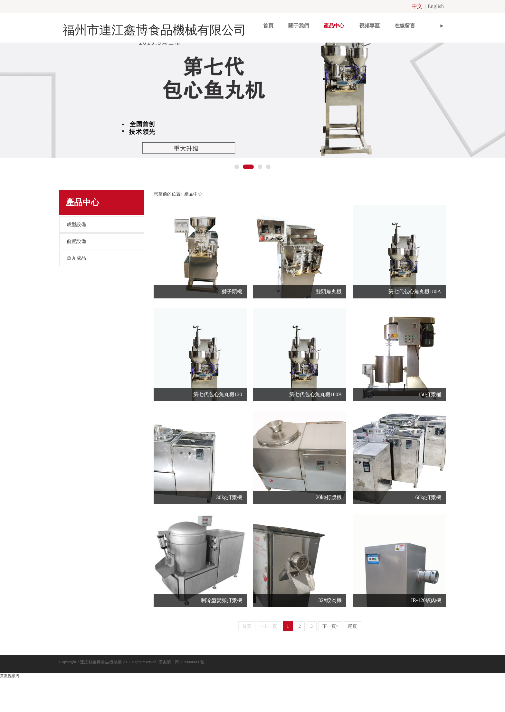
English (437, 6)
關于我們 (269, 24)
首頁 (239, 24)
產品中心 (305, 24)
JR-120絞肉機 (426, 637)
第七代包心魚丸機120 (217, 431)
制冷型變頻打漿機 (221, 637)
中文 (420, 6)
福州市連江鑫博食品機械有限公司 (139, 24)
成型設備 (76, 261)
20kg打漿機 (328, 534)
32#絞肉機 (330, 637)
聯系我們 (411, 24)
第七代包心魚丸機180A (414, 328)
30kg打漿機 (229, 534)
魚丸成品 (76, 295)
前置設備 (76, 278)
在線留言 (376, 24)
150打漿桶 (429, 431)
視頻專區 (340, 24)
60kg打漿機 (428, 534)
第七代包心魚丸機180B (315, 431)
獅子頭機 (232, 328)
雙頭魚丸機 (329, 328)
